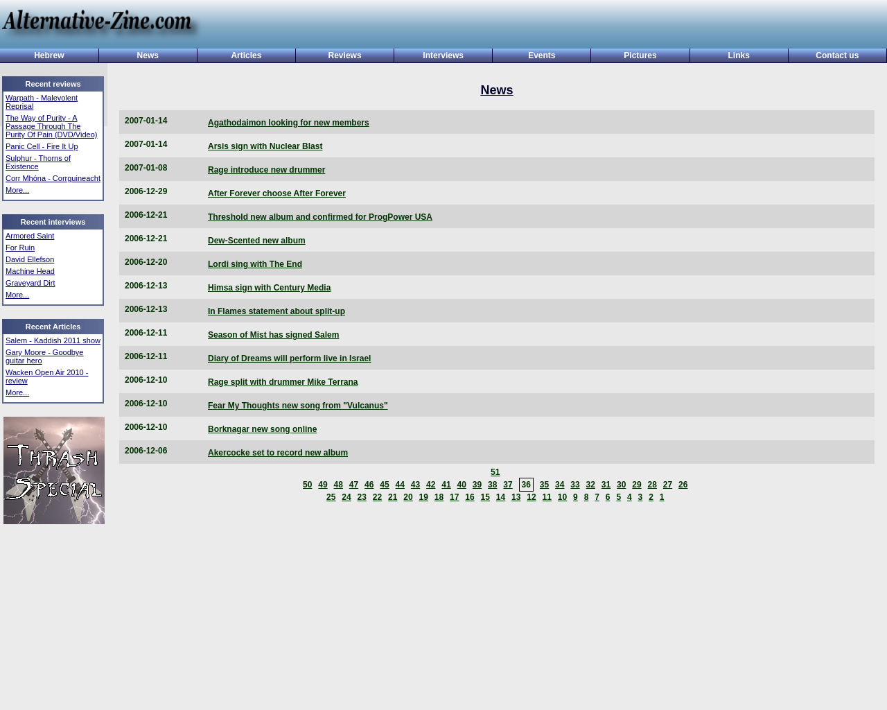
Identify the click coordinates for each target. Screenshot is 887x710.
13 (515, 497)
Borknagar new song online (262, 429)
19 (423, 497)
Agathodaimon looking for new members (288, 123)
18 (439, 497)
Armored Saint (30, 236)
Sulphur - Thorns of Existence (38, 162)
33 (574, 485)
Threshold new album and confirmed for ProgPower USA (320, 217)
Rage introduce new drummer (266, 170)
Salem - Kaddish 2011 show (53, 340)
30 (621, 485)
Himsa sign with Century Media (269, 288)
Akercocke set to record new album (278, 453)
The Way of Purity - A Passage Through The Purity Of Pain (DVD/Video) (51, 126)
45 (384, 485)
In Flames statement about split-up (276, 311)
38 (492, 485)
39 (477, 485)
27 (667, 485)
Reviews (345, 55)
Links (739, 55)
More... (17, 190)
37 (507, 485)
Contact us (837, 55)
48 (338, 485)
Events (541, 55)
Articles (246, 55)
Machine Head (30, 271)
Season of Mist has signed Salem (273, 335)
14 (500, 497)
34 (559, 485)
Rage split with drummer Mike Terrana (283, 382)
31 (606, 485)
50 (307, 485)
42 (430, 485)
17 (454, 497)
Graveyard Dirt (30, 283)
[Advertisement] (539, 25)
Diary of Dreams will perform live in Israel (289, 358)
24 (346, 497)
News (148, 55)
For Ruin (20, 247)
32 (590, 485)
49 (322, 485)
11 (547, 497)
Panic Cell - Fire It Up (42, 146)
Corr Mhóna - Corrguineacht (53, 178)
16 (469, 497)
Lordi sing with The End (255, 264)
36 (526, 485)
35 (544, 485)
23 (362, 497)
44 (400, 485)
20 (407, 497)
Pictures (640, 55)
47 (353, 485)
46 (369, 485)
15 (485, 497)
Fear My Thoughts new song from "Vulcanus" (298, 405)
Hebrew (49, 55)
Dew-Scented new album (257, 240)
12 (531, 497)
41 (445, 485)
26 (682, 485)
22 (377, 497)
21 (392, 497)
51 (495, 472)
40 (461, 485)
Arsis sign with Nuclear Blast (265, 146)
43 (415, 485)
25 (330, 497)
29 (636, 485)
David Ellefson (30, 259)
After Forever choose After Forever (277, 193)
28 (652, 485)
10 (562, 497)
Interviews (443, 55)
